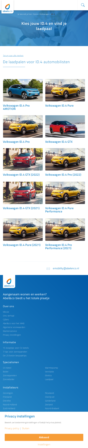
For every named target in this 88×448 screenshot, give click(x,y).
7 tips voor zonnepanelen (15, 351)
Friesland (7, 396)
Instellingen (44, 444)
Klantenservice (10, 331)
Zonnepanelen (10, 375)
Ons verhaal (8, 315)
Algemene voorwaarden (14, 327)
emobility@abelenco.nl (66, 268)
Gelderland (50, 400)
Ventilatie (49, 371)
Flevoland (49, 393)
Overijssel (49, 396)
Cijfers (6, 319)
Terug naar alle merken (13, 55)
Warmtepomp (51, 367)
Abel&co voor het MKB (14, 323)
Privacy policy (12, 428)
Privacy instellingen (12, 334)
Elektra (48, 375)
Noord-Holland (10, 404)
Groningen (8, 393)
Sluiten (25, 428)
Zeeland (49, 404)
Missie (6, 311)
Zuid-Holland (9, 408)
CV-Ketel (7, 367)
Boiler (5, 371)
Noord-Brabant (52, 408)
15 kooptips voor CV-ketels (16, 347)
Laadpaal (49, 379)
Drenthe (7, 400)
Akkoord (44, 437)
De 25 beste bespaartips (15, 355)
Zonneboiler (8, 379)
